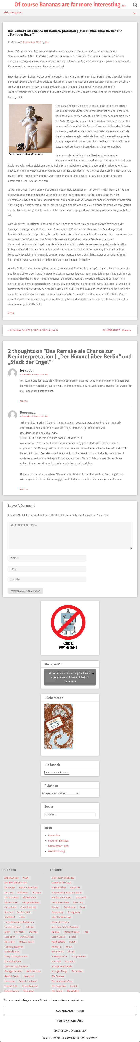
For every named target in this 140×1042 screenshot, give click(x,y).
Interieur (33, 937)
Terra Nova (77, 971)
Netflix (69, 946)
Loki (86, 932)
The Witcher (73, 991)
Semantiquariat (30, 991)
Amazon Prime (59, 887)
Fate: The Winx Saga (61, 917)
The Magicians (59, 986)
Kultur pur (10, 946)
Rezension (10, 986)
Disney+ (55, 907)
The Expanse (58, 976)
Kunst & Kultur (26, 946)
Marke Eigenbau (12, 956)
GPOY (7, 937)
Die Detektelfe (12, 917)
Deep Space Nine (60, 902)
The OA (73, 986)
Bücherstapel (28, 902)
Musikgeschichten (13, 976)
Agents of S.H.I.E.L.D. (62, 882)
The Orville (57, 991)
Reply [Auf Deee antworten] (24, 489)
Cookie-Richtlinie (51, 1038)
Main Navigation (70, 13)
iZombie (55, 932)
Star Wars (70, 961)
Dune (82, 907)
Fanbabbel (28, 917)
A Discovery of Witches (63, 878)
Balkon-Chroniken (28, 887)
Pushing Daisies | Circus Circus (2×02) (33, 330)
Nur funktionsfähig (70, 1020)
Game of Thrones (60, 922)
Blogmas (9, 897)
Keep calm (10, 942)
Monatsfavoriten (13, 966)
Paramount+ (58, 951)
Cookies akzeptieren (70, 1010)
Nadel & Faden (12, 981)
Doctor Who (69, 907)
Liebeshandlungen (14, 951)
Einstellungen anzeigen (70, 1031)
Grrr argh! (19, 937)
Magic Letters (58, 942)
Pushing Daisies (59, 956)
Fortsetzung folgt (13, 932)
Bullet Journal (25, 897)
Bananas (9, 892)
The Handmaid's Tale (62, 981)
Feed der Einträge (58, 840)
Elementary (57, 912)
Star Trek (56, 961)
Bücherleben (11, 902)
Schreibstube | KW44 (116, 330)
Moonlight (56, 946)
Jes (47, 42)
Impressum (91, 1038)
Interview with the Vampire (65, 927)
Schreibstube (11, 991)
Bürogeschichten (13, 907)
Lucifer (72, 937)
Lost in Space (58, 937)
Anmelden (54, 835)
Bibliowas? (23, 892)
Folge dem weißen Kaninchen (19, 927)
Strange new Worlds (62, 966)
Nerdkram (29, 981)
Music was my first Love (16, 971)
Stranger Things (59, 971)
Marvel (72, 942)
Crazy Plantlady (12, 912)
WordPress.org (56, 851)
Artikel (26, 878)
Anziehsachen (11, 878)
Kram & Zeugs (26, 942)
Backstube (10, 887)
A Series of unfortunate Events (67, 892)
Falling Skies (73, 912)
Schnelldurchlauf (28, 986)
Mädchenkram (34, 976)
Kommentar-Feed (58, 846)
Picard (71, 951)
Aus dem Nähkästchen (16, 882)
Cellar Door (31, 907)
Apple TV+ (75, 887)
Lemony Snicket (71, 932)
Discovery (78, 902)
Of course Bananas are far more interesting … (70, 4)
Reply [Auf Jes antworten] (24, 401)
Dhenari (29, 912)
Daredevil (81, 897)
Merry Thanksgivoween (16, 961)
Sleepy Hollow (79, 956)
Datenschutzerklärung (73, 1038)
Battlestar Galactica (62, 897)
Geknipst (30, 932)
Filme (7, 922)
